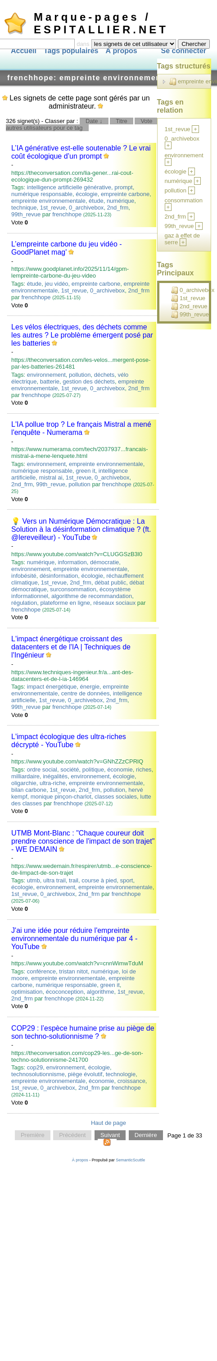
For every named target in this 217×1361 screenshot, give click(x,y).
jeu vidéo (56, 283)
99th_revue (26, 214)
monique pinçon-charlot (61, 796)
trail (73, 880)
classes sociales (116, 796)
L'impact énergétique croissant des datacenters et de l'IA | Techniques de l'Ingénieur (71, 647)
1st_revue (53, 207)
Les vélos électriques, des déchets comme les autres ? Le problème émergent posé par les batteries (82, 335)
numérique (120, 200)
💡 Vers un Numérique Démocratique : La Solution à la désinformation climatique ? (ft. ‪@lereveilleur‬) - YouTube (81, 529)
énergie (89, 686)
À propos (121, 51)
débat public (110, 582)
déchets (104, 374)
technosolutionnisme (38, 1074)
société (69, 769)
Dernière (146, 1135)
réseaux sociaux (114, 602)
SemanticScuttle (130, 1160)
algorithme (100, 991)
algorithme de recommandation (91, 596)
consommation (184, 200)
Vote (146, 121)
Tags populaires (71, 51)
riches (144, 769)
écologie (86, 194)
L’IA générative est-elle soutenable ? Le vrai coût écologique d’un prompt (81, 152)
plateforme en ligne (65, 602)
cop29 (35, 1067)
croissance (131, 1081)
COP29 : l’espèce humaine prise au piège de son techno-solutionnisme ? (82, 1032)
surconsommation (73, 589)
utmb (33, 880)
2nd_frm (118, 207)
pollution (79, 374)
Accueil (23, 51)
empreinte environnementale (48, 200)
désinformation (59, 575)
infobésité (23, 575)
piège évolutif (85, 1074)
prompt (123, 187)
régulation (24, 602)
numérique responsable (41, 194)
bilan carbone (28, 789)
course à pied (99, 880)
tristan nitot (73, 971)
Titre (121, 121)
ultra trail (54, 880)
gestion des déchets (89, 381)
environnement (46, 374)
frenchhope (66, 214)
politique (93, 769)
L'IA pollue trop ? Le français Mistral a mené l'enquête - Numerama (81, 428)
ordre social (42, 769)
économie (119, 769)
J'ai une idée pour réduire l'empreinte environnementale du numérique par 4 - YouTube (74, 938)
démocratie (104, 562)
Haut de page (108, 1122)
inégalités (55, 776)
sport (126, 880)
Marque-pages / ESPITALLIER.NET (101, 23)
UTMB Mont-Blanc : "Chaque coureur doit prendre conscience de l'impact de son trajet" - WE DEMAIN (82, 841)
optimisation (26, 991)
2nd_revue (189, 306)
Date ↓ (94, 121)
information (72, 562)
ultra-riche (53, 783)
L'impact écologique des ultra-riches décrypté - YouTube (68, 741)
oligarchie (23, 783)
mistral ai (51, 477)
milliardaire (25, 776)
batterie (49, 381)
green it (85, 470)
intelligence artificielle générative (69, 187)
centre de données (85, 693)
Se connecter (183, 51)
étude (96, 200)
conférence (41, 971)
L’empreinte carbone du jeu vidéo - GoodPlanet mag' (66, 248)
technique (23, 207)
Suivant (110, 1135)
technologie (121, 1074)
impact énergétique (52, 686)
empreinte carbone (125, 194)
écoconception (65, 991)
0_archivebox (86, 207)
